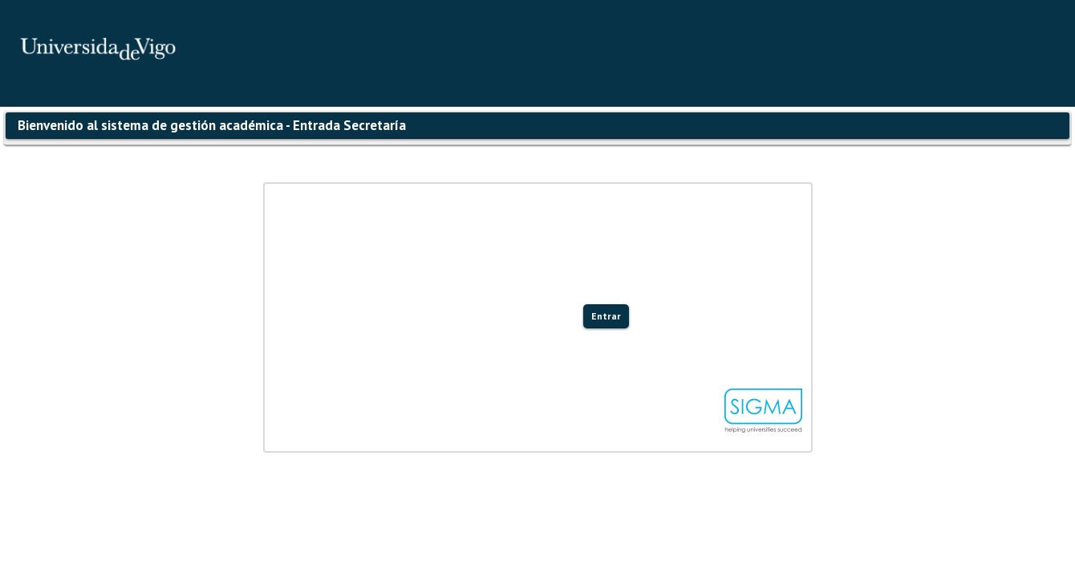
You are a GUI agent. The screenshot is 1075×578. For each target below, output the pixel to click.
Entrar (606, 316)
